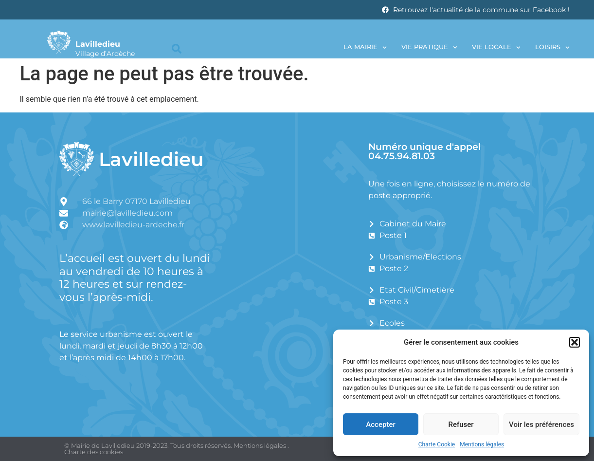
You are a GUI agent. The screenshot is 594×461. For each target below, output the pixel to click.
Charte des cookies (93, 452)
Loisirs (552, 47)
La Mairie (365, 47)
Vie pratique (429, 47)
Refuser (460, 424)
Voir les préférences (541, 424)
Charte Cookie (436, 444)
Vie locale (496, 47)
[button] (574, 342)
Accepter (380, 424)
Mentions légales (482, 444)
